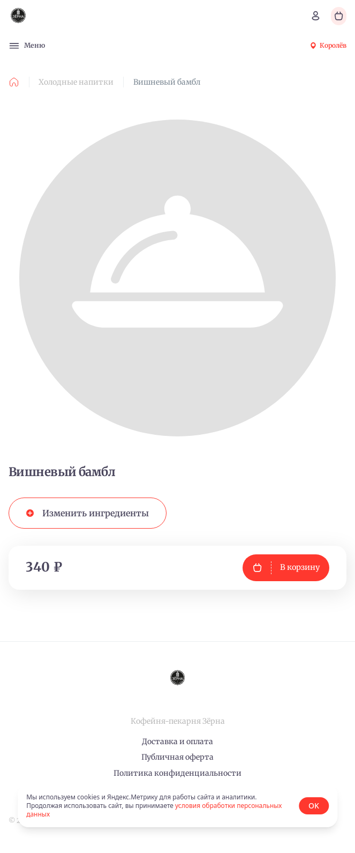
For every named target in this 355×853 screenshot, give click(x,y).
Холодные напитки (76, 82)
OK (313, 805)
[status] (177, 805)
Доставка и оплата (177, 741)
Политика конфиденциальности (177, 773)
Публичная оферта (177, 757)
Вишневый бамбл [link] (166, 82)
